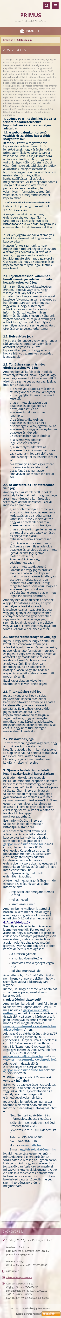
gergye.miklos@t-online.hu (23, 844)
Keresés (46, 5)
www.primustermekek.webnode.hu (29, 1059)
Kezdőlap (8, 39)
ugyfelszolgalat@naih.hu (38, 1149)
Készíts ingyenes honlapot (28, 1314)
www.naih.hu (31, 1145)
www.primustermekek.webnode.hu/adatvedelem (29, 1027)
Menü (55, 5)
